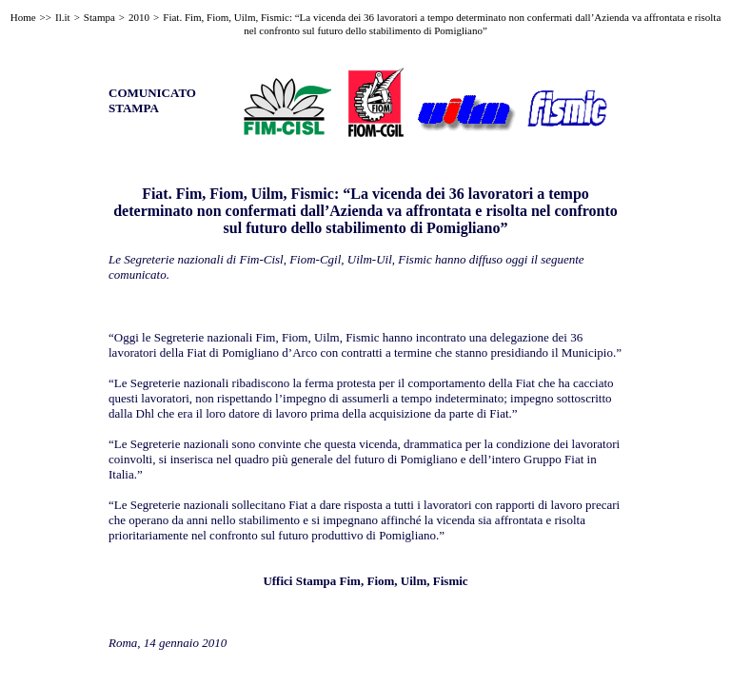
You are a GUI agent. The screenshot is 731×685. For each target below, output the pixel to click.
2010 (138, 17)
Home (23, 17)
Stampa (99, 17)
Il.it (62, 17)
